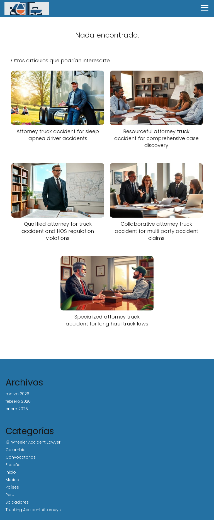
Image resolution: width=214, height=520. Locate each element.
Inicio (11, 472)
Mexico (12, 479)
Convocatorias (21, 457)
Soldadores (17, 502)
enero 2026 (17, 409)
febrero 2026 (18, 401)
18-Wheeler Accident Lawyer (33, 442)
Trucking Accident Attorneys (33, 509)
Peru (10, 494)
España (13, 464)
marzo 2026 (17, 394)
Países (12, 487)
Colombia (16, 449)
